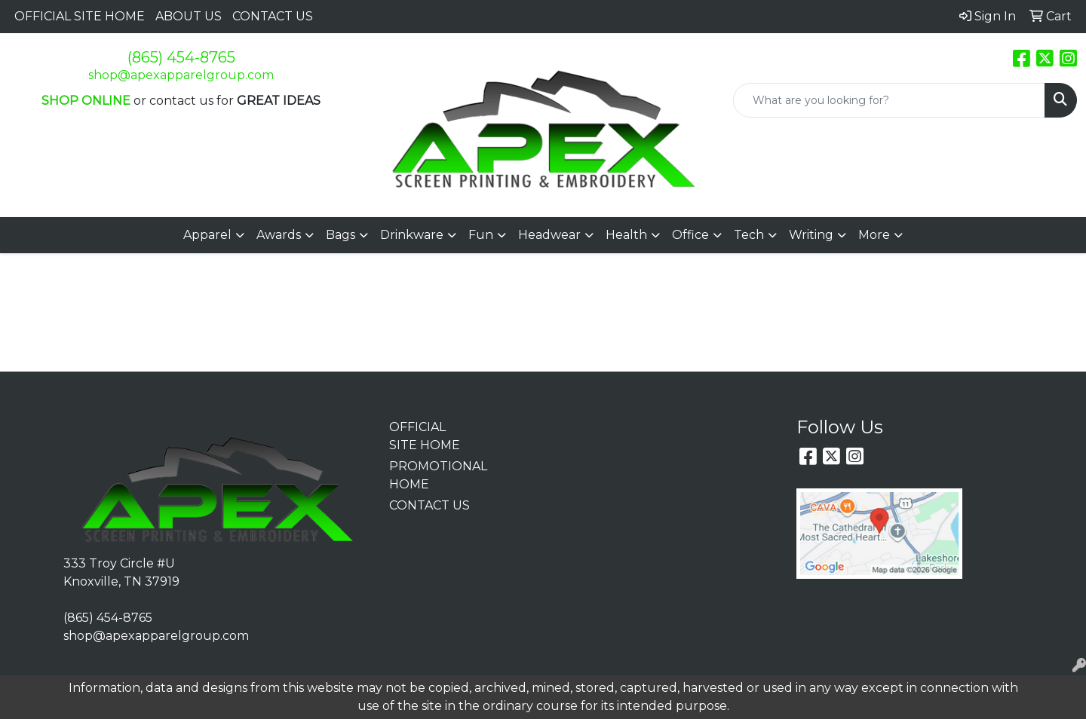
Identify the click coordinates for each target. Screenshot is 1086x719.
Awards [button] (278, 235)
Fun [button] (480, 235)
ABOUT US (188, 16)
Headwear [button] (549, 235)
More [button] (874, 235)
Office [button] (690, 235)
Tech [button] (749, 235)
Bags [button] (340, 235)
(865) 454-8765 (181, 57)
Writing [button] (811, 235)
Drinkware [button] (411, 235)
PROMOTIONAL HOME (431, 475)
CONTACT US (272, 16)
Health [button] (626, 235)
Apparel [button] (207, 235)
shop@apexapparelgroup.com (181, 75)
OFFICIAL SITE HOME (79, 16)
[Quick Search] (889, 100)
